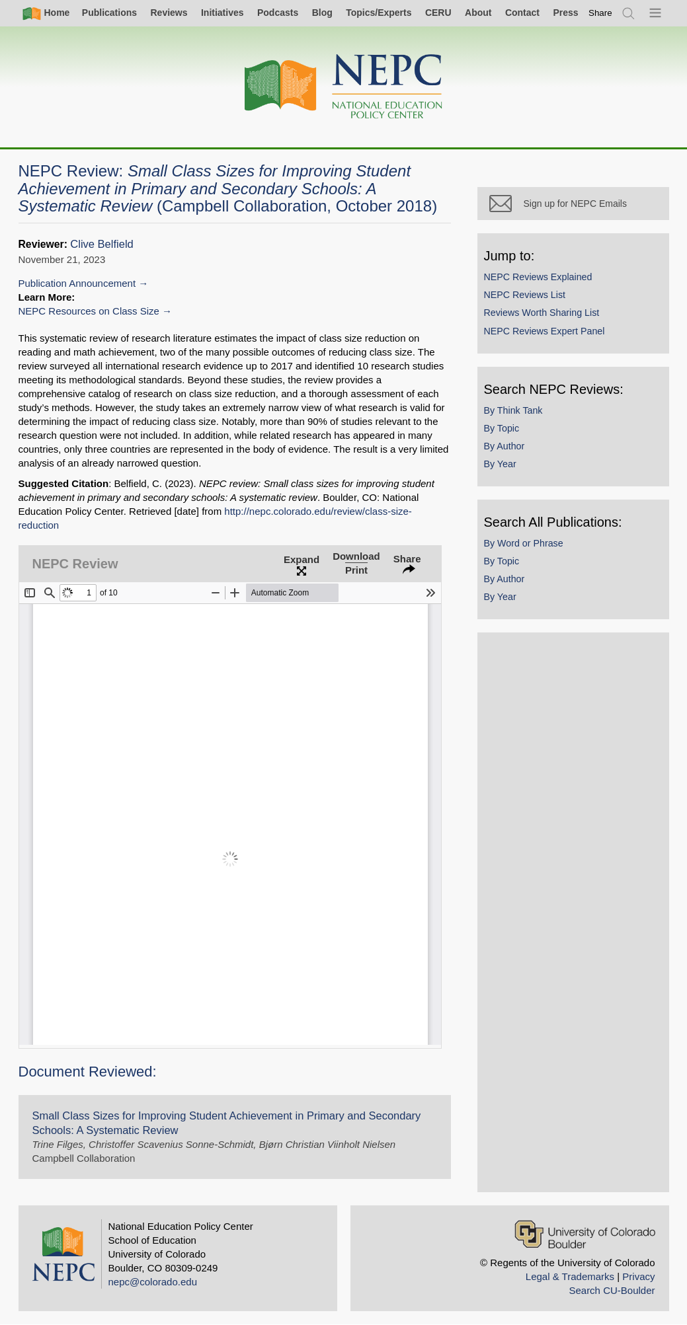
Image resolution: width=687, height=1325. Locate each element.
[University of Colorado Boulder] (584, 1234)
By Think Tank (513, 410)
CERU (438, 12)
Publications (109, 12)
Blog (322, 12)
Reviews (168, 12)
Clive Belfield (101, 244)
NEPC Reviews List (525, 294)
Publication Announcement (77, 283)
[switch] (600, 13)
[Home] (344, 87)
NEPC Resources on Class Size (89, 311)
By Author (504, 446)
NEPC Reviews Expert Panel (544, 331)
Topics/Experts (378, 12)
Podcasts (277, 12)
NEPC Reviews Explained (538, 277)
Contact (522, 12)
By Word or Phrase (523, 543)
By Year (500, 464)
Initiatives (222, 12)
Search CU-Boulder (612, 1290)
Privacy (638, 1276)
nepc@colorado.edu (153, 1281)
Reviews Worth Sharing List (542, 312)
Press (565, 12)
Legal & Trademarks (570, 1276)
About (478, 12)
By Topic (502, 428)
